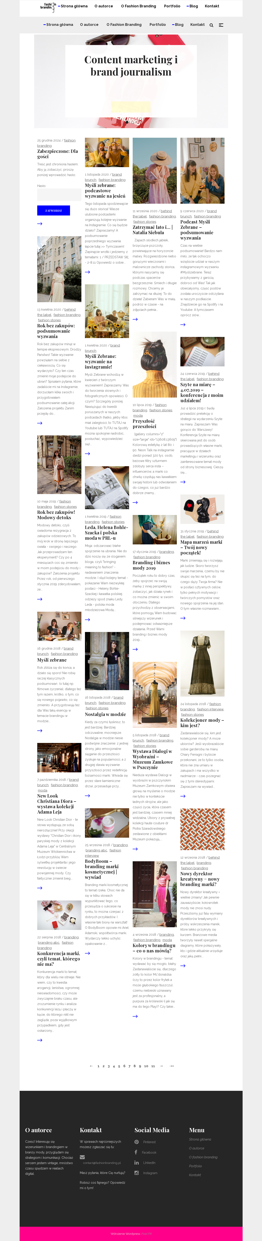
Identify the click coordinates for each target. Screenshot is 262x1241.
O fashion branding (203, 1157)
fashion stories (144, 222)
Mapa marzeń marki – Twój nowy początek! (201, 547)
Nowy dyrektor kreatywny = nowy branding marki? (199, 879)
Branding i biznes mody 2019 (151, 565)
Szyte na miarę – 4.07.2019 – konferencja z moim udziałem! (201, 392)
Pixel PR (146, 1233)
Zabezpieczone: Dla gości (57, 153)
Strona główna (200, 1139)
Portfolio (195, 1166)
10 (146, 1066)
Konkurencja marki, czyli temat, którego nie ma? (58, 959)
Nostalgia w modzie (105, 714)
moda (138, 416)
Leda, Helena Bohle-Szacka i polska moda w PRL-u (106, 533)
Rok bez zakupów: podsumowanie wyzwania (56, 331)
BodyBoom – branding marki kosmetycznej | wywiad (102, 869)
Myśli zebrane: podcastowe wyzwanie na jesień (105, 191)
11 (153, 1066)
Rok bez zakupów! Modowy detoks (56, 514)
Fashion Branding (112, 180)
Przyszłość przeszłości (144, 423)
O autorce (196, 1148)
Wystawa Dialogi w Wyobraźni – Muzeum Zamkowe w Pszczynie (153, 759)
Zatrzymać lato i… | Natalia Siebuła (153, 229)
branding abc (96, 850)
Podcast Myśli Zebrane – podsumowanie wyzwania (196, 229)
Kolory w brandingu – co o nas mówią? (154, 948)
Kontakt (195, 1175)
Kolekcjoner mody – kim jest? (202, 722)
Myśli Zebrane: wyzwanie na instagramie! (100, 361)
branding (166, 552)
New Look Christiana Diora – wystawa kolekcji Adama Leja (56, 803)
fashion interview (210, 709)
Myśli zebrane (52, 660)
